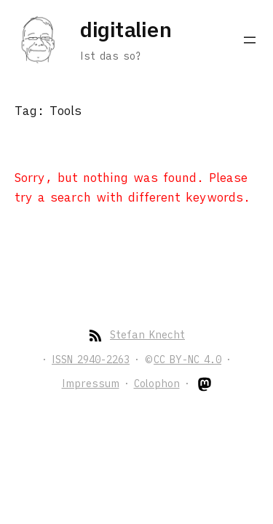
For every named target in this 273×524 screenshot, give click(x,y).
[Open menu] (249, 40)
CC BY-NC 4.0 (187, 359)
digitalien (125, 29)
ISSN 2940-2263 (91, 359)
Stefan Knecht (147, 334)
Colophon (157, 383)
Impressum (90, 383)
